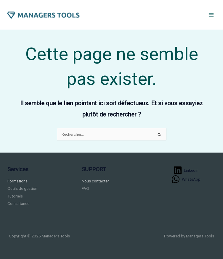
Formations (17, 181)
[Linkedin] (186, 170)
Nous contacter (95, 181)
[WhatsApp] (186, 179)
